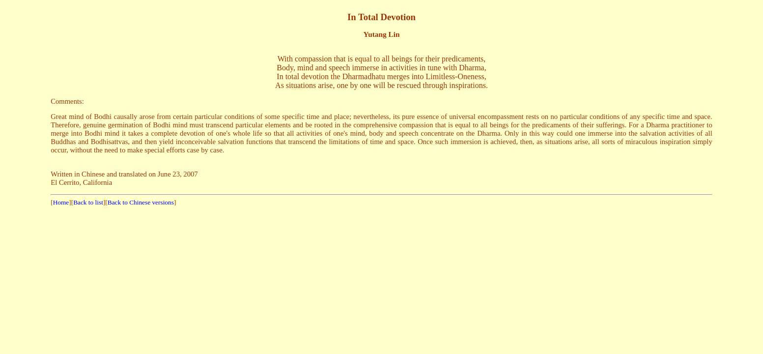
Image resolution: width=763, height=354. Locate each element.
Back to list (88, 202)
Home (61, 202)
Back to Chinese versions (141, 202)
